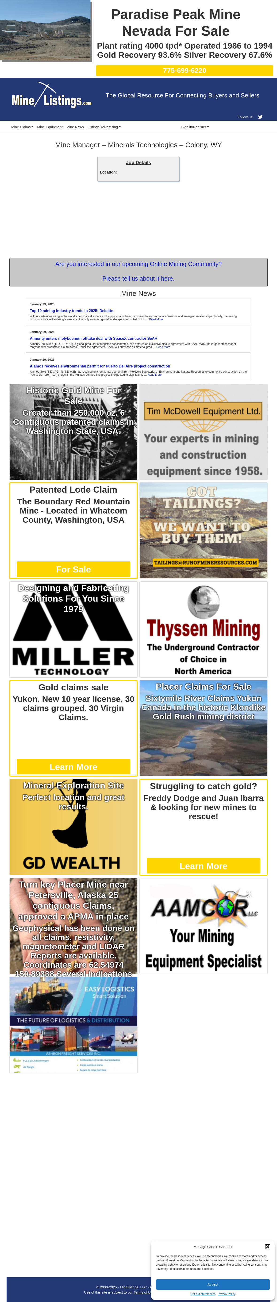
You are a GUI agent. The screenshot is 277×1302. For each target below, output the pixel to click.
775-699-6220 (184, 70)
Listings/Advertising (103, 127)
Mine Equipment (49, 127)
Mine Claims (21, 127)
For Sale (73, 569)
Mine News (75, 127)
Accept (213, 1284)
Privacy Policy (226, 1294)
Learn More (73, 767)
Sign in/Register (193, 127)
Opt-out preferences (202, 1294)
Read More (156, 319)
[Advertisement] (138, 1108)
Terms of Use (144, 1292)
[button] (267, 1246)
